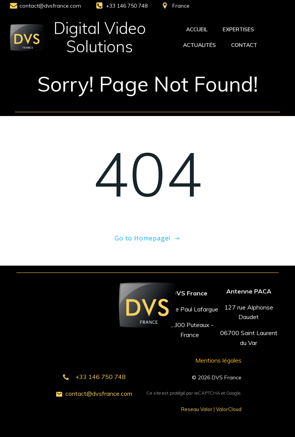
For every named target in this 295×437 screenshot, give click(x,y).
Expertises (238, 29)
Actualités (199, 45)
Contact (244, 45)
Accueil (196, 29)
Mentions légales (218, 360)
